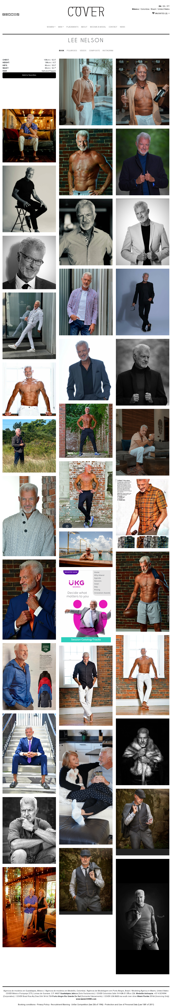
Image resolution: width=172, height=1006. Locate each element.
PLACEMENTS (72, 27)
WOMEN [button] (50, 27)
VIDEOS (83, 51)
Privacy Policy (43, 1004)
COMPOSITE (94, 51)
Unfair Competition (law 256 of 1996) (87, 1004)
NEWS (122, 27)
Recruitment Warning (60, 1004)
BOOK (61, 51)
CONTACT (113, 27)
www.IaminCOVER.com (86, 999)
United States (163, 9)
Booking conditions (26, 1004)
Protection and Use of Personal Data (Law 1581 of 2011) (129, 1004)
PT (168, 6)
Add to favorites (29, 75)
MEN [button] (60, 27)
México (135, 9)
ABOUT (84, 27)
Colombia (145, 9)
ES (164, 6)
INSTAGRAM (107, 51)
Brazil (153, 9)
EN (160, 6)
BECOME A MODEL (98, 27)
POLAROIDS (72, 51)
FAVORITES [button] (160, 13)
